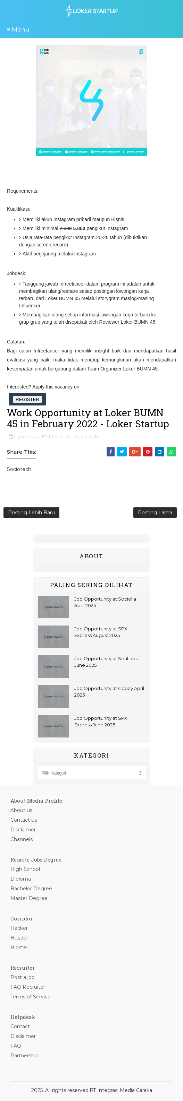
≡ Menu (18, 29)
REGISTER (27, 399)
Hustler (19, 938)
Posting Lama (155, 512)
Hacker (19, 928)
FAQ (15, 1046)
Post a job (22, 977)
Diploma (20, 879)
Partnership (24, 1055)
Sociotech (86, 436)
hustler (56, 436)
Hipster (19, 947)
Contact (20, 1026)
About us (21, 810)
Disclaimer (23, 830)
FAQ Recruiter (27, 987)
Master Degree (29, 898)
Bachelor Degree (31, 888)
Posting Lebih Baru (31, 512)
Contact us (23, 820)
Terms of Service (30, 997)
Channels (21, 839)
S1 (69, 436)
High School (25, 869)
